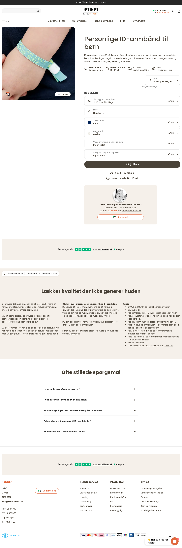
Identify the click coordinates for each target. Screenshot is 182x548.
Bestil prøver (86, 506)
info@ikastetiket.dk (131, 210)
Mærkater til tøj (56, 20)
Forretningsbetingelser (152, 488)
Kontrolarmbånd (104, 20)
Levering (84, 497)
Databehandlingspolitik (152, 492)
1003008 (169, 345)
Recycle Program (149, 506)
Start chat (120, 217)
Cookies (144, 497)
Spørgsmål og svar (89, 492)
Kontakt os (85, 488)
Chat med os (47, 490)
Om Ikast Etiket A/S (150, 501)
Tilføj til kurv (132, 164)
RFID (122, 20)
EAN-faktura (86, 510)
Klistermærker (79, 20)
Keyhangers (138, 20)
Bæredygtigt (116, 510)
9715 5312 (6, 497)
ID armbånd (74, 333)
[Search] (21, 10)
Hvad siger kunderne (151, 510)
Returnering (85, 501)
